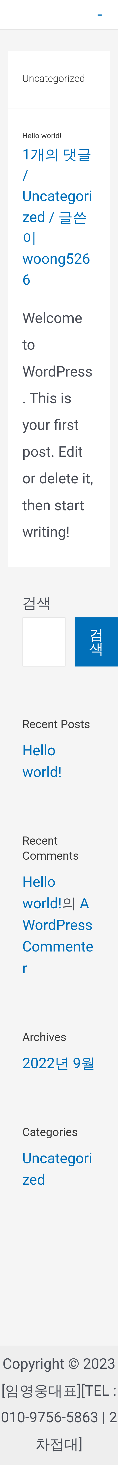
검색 (36, 603)
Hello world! (41, 135)
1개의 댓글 (56, 154)
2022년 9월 (58, 1063)
